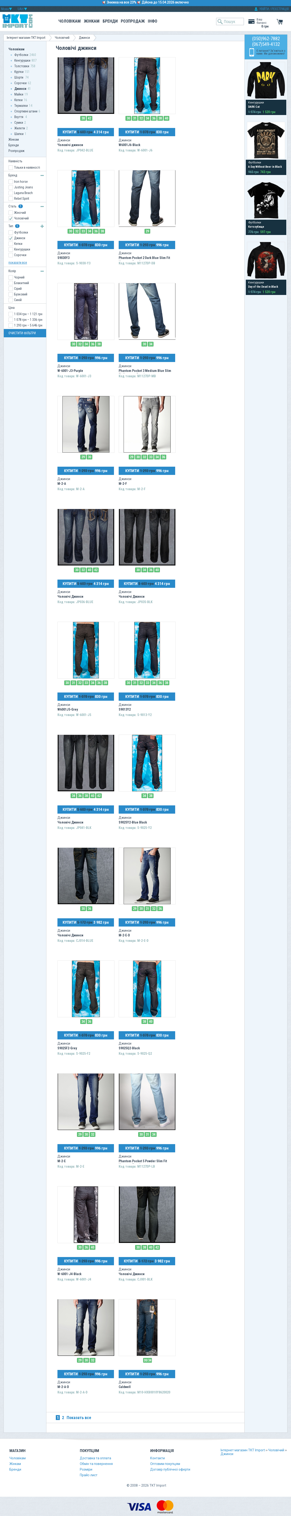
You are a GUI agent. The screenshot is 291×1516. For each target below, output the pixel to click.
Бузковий (20, 294)
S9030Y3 (63, 258)
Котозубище (256, 226)
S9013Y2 (125, 709)
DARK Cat (254, 106)
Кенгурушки (22, 60)
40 (166, 118)
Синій (18, 300)
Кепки (18, 100)
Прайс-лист (88, 1475)
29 (147, 231)
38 (83, 118)
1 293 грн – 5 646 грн (28, 325)
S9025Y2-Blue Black (133, 822)
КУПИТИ (86, 132)
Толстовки (21, 66)
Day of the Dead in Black (263, 286)
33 (83, 231)
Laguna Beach (23, 193)
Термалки (21, 105)
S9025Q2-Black (129, 1048)
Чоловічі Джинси (70, 596)
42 (89, 118)
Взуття (19, 117)
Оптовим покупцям (165, 1464)
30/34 (147, 1360)
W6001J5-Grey (67, 709)
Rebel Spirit (21, 198)
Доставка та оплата (95, 1458)
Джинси (84, 38)
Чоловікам (69, 21)
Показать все (79, 1417)
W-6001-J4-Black (69, 1274)
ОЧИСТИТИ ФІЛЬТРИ (22, 333)
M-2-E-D (124, 935)
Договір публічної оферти (170, 1469)
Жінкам (92, 21)
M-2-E (61, 1161)
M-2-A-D (63, 1387)
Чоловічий (62, 38)
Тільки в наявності (27, 167)
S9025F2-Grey (67, 1048)
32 (141, 118)
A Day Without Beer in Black (265, 166)
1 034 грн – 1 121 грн (28, 314)
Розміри (86, 1469)
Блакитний (21, 283)
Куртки (19, 72)
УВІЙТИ (264, 9)
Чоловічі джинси (70, 145)
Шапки (19, 134)
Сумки (18, 122)
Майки (18, 94)
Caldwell (125, 1387)
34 (147, 118)
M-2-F (123, 483)
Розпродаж (133, 21)
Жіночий (20, 213)
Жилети (19, 128)
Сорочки (20, 83)
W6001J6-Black (129, 145)
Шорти (19, 77)
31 (134, 118)
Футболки (21, 55)
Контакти (157, 1458)
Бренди (110, 21)
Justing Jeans (23, 187)
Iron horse (21, 181)
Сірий (18, 288)
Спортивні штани (25, 111)
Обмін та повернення (96, 1464)
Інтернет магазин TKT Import (26, 38)
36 (153, 118)
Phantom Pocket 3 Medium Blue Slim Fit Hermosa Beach (145, 372)
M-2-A (61, 483)
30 (128, 118)
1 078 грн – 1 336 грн (28, 320)
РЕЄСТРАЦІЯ (280, 9)
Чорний (19, 277)
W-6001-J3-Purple (70, 371)
